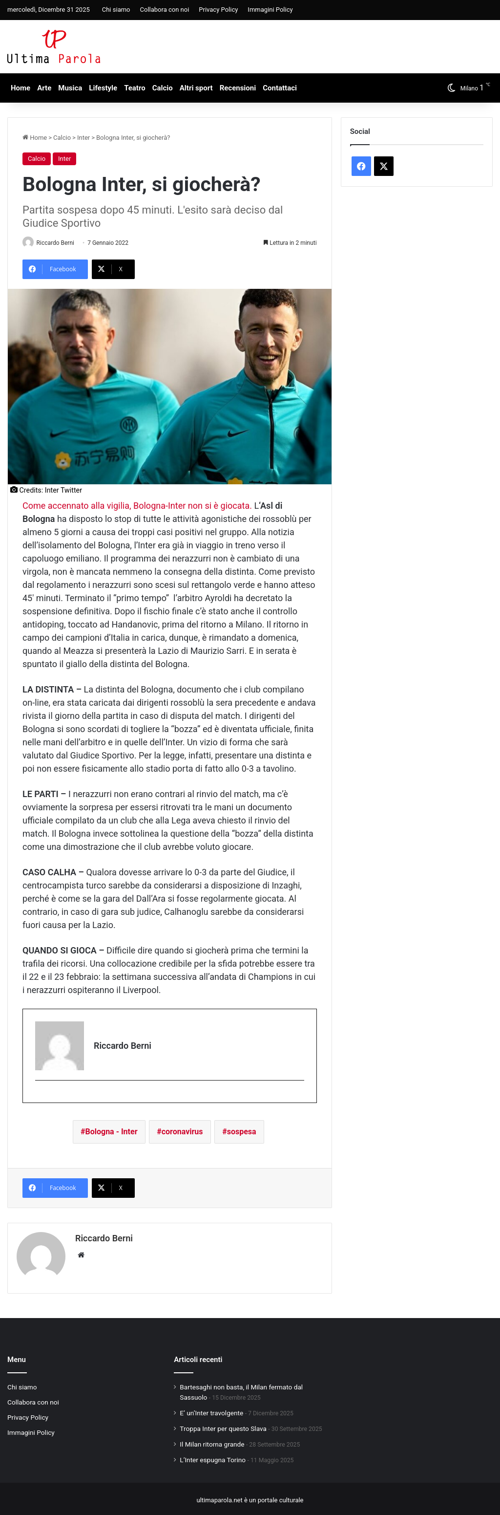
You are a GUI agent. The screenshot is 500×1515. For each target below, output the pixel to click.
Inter (83, 137)
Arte (44, 88)
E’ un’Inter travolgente (211, 1410)
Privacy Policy (218, 9)
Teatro (135, 88)
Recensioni (238, 88)
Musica (70, 88)
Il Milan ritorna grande (212, 1441)
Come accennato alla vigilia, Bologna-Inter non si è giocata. (137, 506)
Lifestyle (103, 88)
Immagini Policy (270, 9)
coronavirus (182, 1132)
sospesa (241, 1132)
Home (20, 88)
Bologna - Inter (111, 1132)
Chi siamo (116, 9)
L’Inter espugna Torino (213, 1457)
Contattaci (280, 88)
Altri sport (196, 88)
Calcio (162, 88)
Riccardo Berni (59, 242)
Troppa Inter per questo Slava (223, 1425)
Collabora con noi (164, 9)
